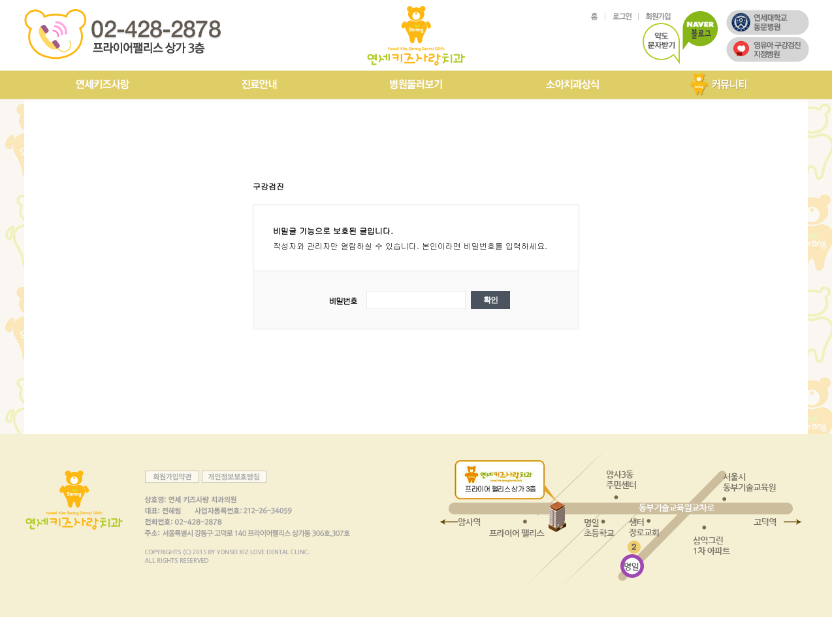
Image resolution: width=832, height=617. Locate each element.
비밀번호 (342, 300)
